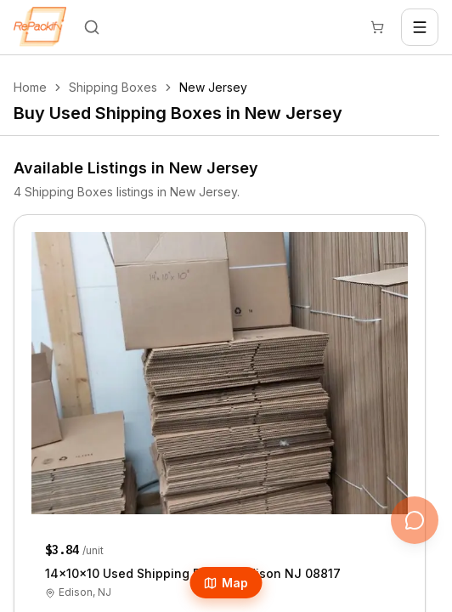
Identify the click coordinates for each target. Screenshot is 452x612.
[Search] (91, 27)
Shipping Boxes (113, 87)
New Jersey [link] (213, 87)
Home (30, 87)
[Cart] (377, 27)
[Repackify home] (40, 27)
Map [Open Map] (226, 582)
